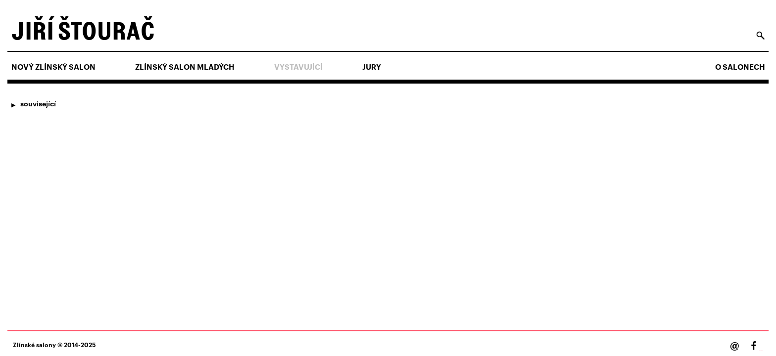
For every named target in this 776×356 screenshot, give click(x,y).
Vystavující (298, 67)
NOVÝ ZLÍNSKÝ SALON (53, 67)
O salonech (740, 67)
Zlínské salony (34, 344)
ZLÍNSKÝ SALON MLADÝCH (185, 67)
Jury (371, 67)
